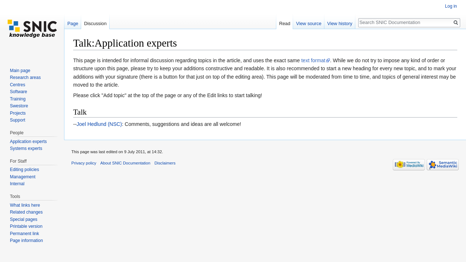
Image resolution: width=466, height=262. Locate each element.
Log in (451, 6)
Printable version (26, 226)
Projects (17, 113)
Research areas (25, 77)
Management (22, 176)
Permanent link (24, 233)
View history (339, 23)
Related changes (26, 212)
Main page (20, 70)
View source (308, 23)
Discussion (95, 23)
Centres (17, 84)
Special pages (23, 219)
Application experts (28, 141)
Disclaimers (164, 163)
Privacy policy (83, 163)
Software (18, 91)
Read (285, 23)
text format (313, 60)
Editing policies (24, 169)
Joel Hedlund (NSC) (99, 124)
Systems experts (26, 148)
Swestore (19, 105)
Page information (26, 240)
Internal (17, 183)
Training (17, 99)
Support (17, 120)
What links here (25, 205)
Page (72, 23)
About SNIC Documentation (125, 163)
